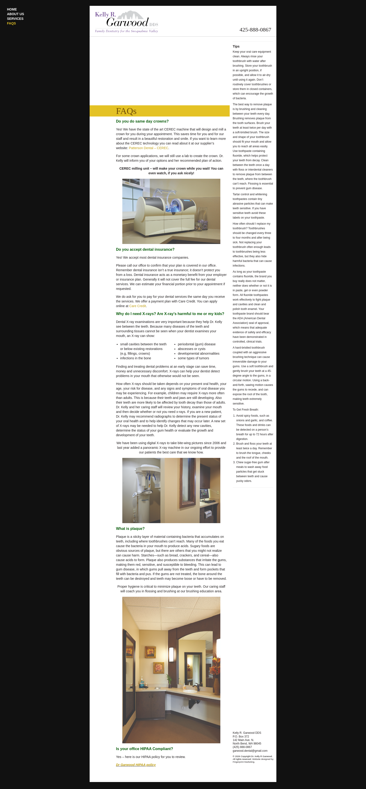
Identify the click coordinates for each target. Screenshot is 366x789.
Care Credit (137, 306)
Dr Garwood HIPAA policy (136, 765)
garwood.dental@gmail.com (250, 750)
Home (12, 9)
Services (15, 19)
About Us (15, 14)
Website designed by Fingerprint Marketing (253, 760)
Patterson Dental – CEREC (148, 148)
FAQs (11, 23)
